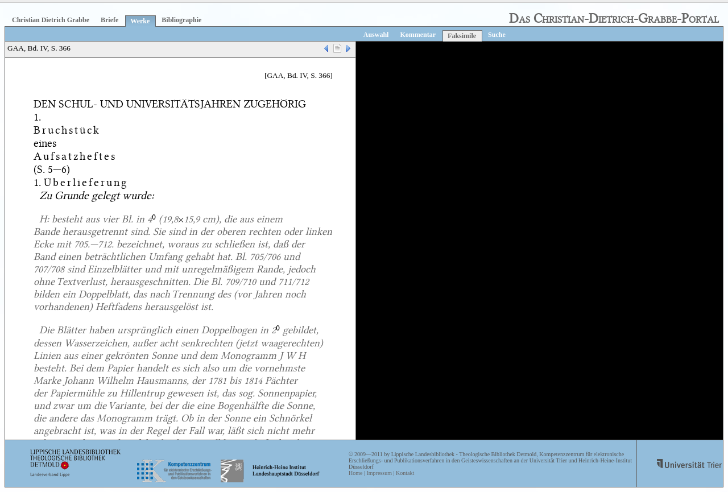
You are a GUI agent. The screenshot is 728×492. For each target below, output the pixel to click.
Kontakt (405, 473)
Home (355, 473)
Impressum (378, 473)
